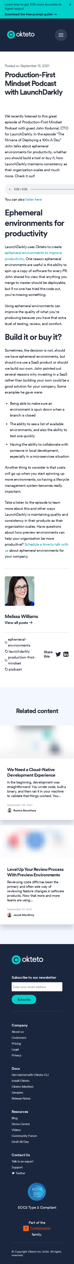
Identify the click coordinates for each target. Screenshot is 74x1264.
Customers (19, 1037)
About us (18, 1032)
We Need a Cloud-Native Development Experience (31, 772)
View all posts (19, 622)
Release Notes (21, 1098)
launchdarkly (19, 651)
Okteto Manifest (23, 1086)
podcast (15, 669)
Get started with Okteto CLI (30, 1075)
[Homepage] (27, 959)
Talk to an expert (22, 1161)
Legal (15, 1049)
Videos (16, 1130)
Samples (17, 1092)
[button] (61, 35)
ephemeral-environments (19, 642)
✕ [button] (69, 3)
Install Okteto (20, 1081)
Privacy (17, 1055)
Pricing (16, 1043)
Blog (15, 1118)
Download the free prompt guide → (31, 14)
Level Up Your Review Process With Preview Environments (35, 872)
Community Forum (24, 1136)
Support (17, 1167)
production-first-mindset (22, 660)
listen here (33, 199)
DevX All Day (20, 1142)
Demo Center (21, 1124)
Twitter (20, 1173)
